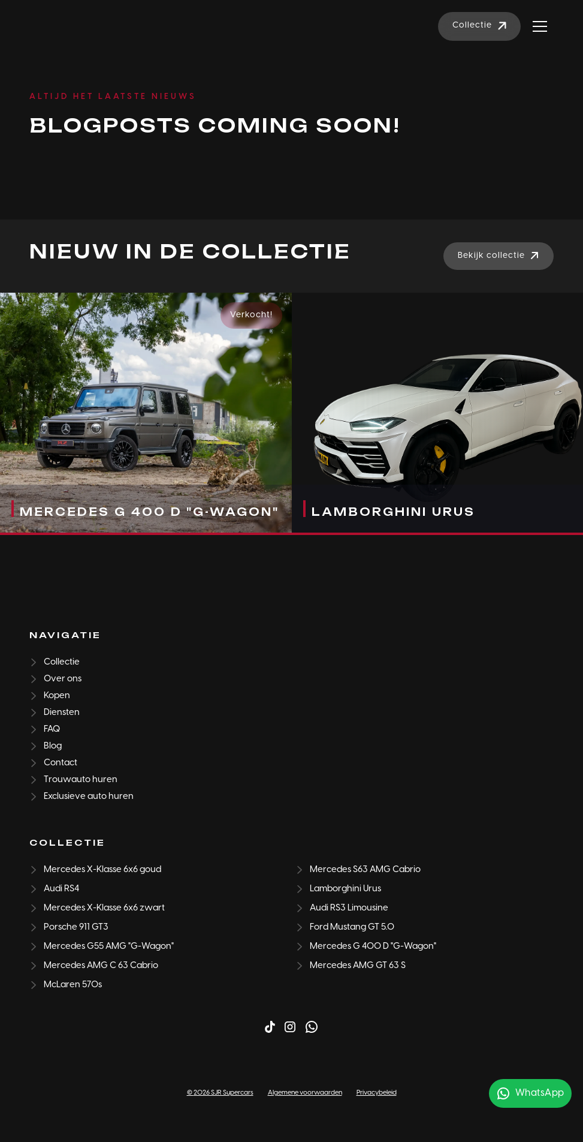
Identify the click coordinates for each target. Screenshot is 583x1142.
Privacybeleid (377, 1092)
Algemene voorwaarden (305, 1092)
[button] (539, 26)
